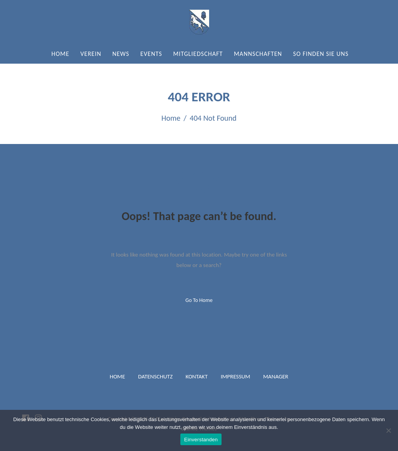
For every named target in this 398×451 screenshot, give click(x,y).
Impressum (235, 376)
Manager (275, 376)
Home (60, 53)
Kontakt (197, 376)
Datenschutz (155, 376)
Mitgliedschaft (198, 53)
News (120, 53)
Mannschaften (258, 53)
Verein (90, 53)
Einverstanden (201, 439)
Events (151, 53)
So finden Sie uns (321, 53)
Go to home (199, 300)
